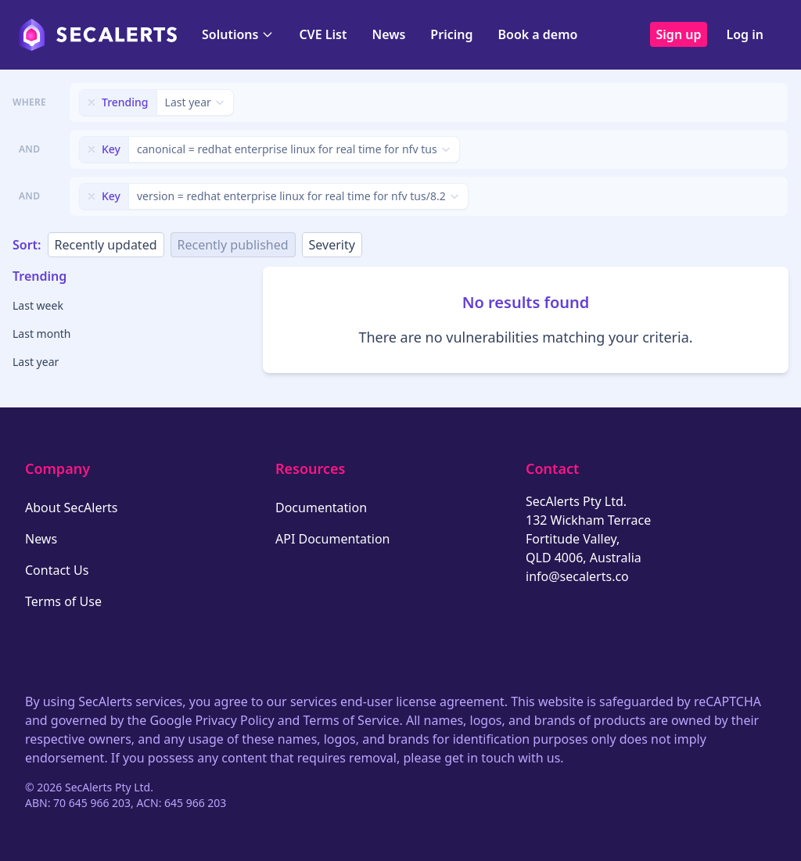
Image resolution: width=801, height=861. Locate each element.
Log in (744, 34)
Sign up (679, 34)
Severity (332, 244)
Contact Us (56, 570)
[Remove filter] (91, 102)
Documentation (321, 507)
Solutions (238, 34)
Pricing (451, 34)
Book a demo (537, 34)
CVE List (323, 34)
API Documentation (332, 538)
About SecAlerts (71, 507)
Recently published (233, 244)
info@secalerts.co (577, 576)
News (388, 34)
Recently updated (106, 244)
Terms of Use (63, 601)
